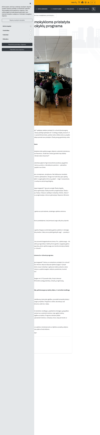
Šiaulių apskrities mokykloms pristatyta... (41, 15)
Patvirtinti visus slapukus (17, 49)
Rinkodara (17, 39)
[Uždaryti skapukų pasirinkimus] (30, 3)
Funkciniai (17, 35)
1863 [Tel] (74, 2)
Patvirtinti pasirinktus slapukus (17, 44)
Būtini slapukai (17, 26)
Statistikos (17, 30)
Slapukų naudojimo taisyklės (17, 20)
